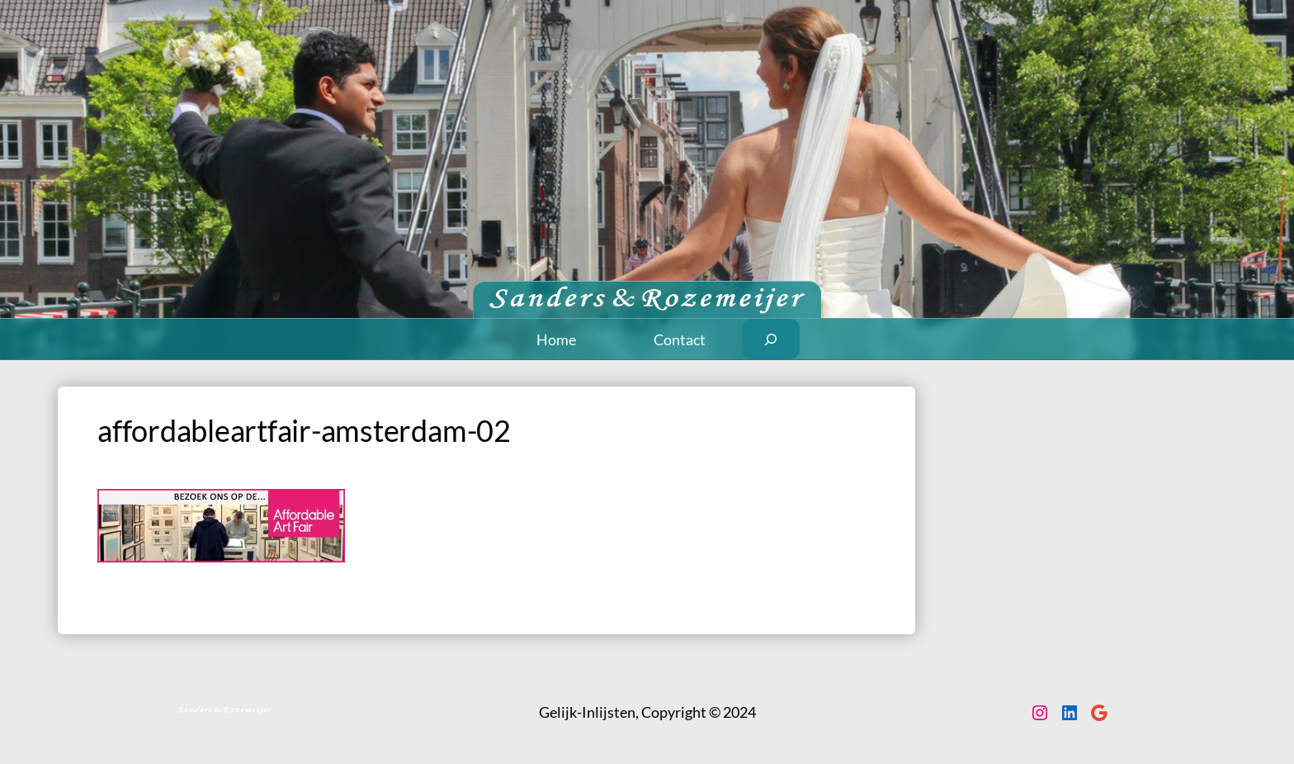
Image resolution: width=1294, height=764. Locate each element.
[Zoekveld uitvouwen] (771, 339)
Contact (680, 339)
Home (556, 339)
